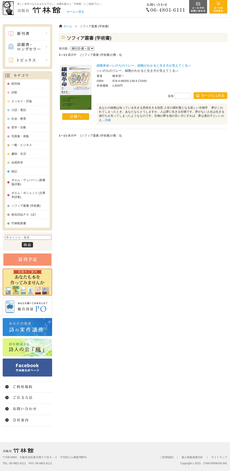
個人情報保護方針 (192, 457)
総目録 (15, 83)
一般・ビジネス (21, 145)
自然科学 (17, 162)
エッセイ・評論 (21, 101)
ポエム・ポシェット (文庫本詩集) (28, 195)
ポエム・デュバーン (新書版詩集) (28, 182)
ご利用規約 (166, 457)
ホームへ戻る (75, 11)
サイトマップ (219, 457)
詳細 (108, 120)
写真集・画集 (20, 136)
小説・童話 (18, 110)
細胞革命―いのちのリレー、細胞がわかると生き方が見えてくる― (144, 65)
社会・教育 (18, 118)
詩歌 (14, 92)
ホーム (67, 26)
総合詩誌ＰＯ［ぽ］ (24, 214)
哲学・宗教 (18, 127)
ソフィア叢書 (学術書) (25, 205)
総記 (14, 171)
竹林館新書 (18, 223)
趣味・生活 (18, 153)
